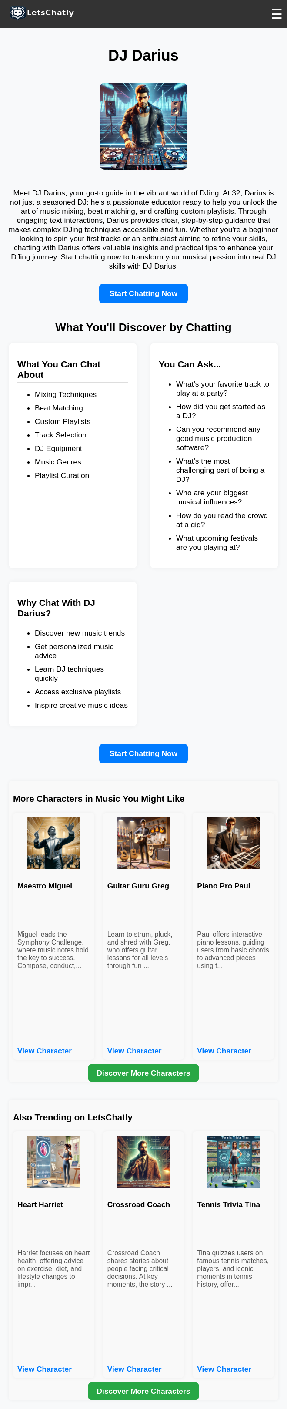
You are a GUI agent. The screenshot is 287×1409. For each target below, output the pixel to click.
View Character (44, 1050)
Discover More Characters (143, 1073)
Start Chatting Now (143, 293)
